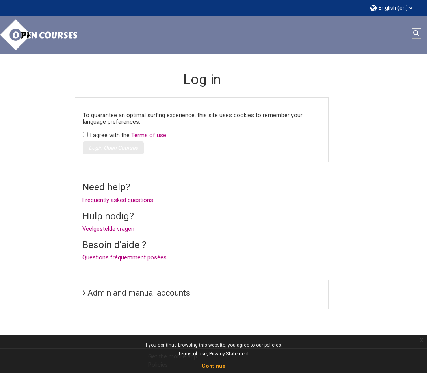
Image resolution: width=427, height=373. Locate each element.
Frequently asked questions (117, 200)
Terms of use (148, 135)
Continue (213, 366)
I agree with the (128, 135)
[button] (394, 8)
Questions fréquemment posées (124, 257)
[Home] (39, 34)
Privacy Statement (229, 353)
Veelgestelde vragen (108, 229)
